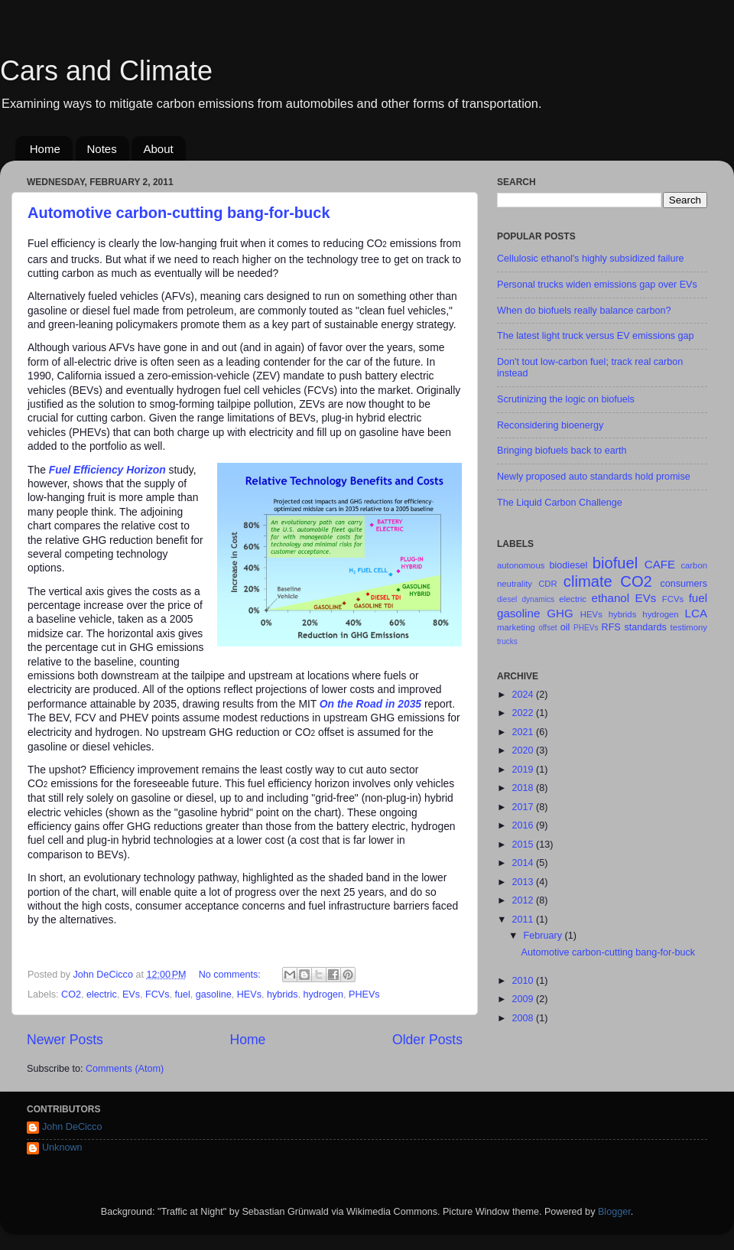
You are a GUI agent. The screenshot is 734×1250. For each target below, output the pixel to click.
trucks (507, 641)
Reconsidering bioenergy (550, 425)
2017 (524, 807)
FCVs (157, 994)
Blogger (614, 1211)
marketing (516, 627)
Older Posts (427, 1039)
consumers (683, 583)
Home (45, 148)
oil (565, 627)
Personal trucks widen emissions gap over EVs (597, 284)
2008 (524, 1018)
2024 (524, 694)
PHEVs (364, 994)
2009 (524, 999)
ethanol (611, 597)
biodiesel (569, 565)
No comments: (231, 974)
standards (645, 627)
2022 (524, 713)
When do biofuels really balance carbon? (584, 310)
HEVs (249, 994)
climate (587, 581)
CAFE (660, 564)
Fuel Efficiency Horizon (107, 470)
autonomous (520, 565)
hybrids (282, 994)
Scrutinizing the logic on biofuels (566, 399)
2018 (524, 788)
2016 (524, 825)
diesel (507, 599)
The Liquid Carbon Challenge (559, 502)
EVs (131, 994)
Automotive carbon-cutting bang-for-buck (179, 212)
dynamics (537, 599)
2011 (524, 919)
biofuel (615, 563)
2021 (524, 732)
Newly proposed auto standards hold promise (593, 476)
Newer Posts (65, 1039)
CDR (547, 583)
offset (547, 627)
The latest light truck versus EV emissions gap (595, 335)
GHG (560, 613)
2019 (524, 769)
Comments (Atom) (125, 1068)
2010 (524, 980)
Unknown (62, 1147)
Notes (102, 148)
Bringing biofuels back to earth (561, 450)
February (544, 935)
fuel (182, 994)
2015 (524, 844)
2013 (524, 882)
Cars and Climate (106, 70)
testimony (689, 627)
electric (101, 994)
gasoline (214, 994)
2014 (524, 863)
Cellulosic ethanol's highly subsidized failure (590, 258)
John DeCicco (72, 1126)
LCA (696, 613)
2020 (524, 750)
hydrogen (324, 994)
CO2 (71, 994)
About (158, 148)
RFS (611, 627)
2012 (524, 900)
